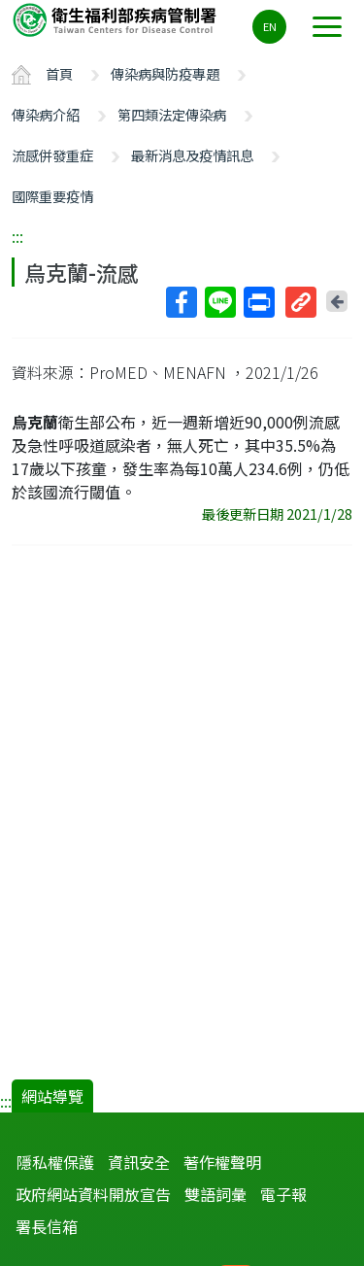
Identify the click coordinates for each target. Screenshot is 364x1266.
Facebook (180, 302)
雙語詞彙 (215, 1194)
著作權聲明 (222, 1162)
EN (270, 26)
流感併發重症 (52, 155)
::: (17, 236)
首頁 (59, 73)
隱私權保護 (55, 1162)
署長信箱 (47, 1226)
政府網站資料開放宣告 (93, 1194)
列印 (258, 302)
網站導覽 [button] (52, 1096)
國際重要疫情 (52, 196)
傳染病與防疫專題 (165, 73)
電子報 (283, 1194)
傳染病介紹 (46, 114)
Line (219, 302)
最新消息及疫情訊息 (192, 155)
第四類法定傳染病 (171, 114)
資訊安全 (139, 1162)
